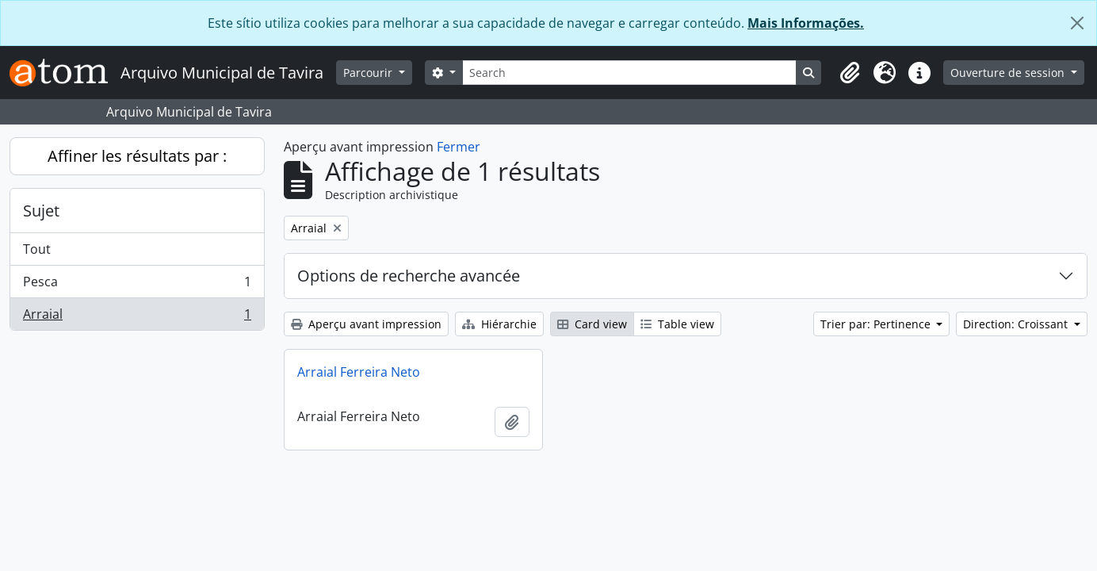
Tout (37, 249)
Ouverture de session (1009, 72)
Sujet (41, 210)
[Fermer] (1077, 23)
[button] (849, 73)
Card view (592, 323)
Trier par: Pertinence (877, 323)
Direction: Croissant (1017, 323)
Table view (677, 323)
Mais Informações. (805, 23)
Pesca (136, 285)
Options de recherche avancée (408, 275)
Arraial (136, 317)
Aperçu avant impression (366, 323)
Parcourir (369, 72)
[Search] (629, 72)
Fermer (458, 146)
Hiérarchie (499, 323)
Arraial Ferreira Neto (358, 372)
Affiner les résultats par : (137, 156)
